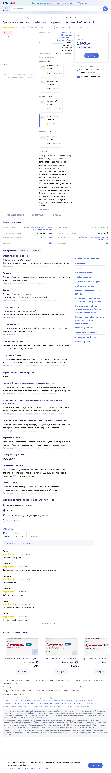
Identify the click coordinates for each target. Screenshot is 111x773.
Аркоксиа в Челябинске (43, 706)
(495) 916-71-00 (13, 520)
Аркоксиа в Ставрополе (63, 706)
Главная (5, 18)
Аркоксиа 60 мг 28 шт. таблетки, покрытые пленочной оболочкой (61, 658)
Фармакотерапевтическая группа (87, 292)
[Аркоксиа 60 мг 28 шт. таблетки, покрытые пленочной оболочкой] (50, 85)
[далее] (107, 656)
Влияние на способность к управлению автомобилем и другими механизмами (88, 309)
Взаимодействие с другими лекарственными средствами (88, 300)
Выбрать (22, 671)
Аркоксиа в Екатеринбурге (13, 703)
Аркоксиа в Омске (10, 700)
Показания (80, 263)
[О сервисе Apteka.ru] (106, 3)
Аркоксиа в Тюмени (86, 700)
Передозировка (82, 341)
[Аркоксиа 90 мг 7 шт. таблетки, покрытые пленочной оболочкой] (51, 105)
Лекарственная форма (85, 337)
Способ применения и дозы (87, 258)
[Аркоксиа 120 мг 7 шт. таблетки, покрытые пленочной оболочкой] (51, 140)
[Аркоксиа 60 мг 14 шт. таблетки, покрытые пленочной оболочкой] (51, 70)
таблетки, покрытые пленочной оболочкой (94, 238)
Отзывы (57, 214)
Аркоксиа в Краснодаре (50, 698)
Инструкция (38, 214)
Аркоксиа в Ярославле (81, 706)
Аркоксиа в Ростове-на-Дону (54, 700)
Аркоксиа (54, 18)
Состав (78, 267)
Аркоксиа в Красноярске (53, 703)
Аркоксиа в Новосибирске (71, 698)
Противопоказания (84, 272)
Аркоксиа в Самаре (25, 706)
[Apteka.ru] (9, 3)
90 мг (51, 243)
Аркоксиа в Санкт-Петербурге (28, 698)
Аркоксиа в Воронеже (90, 698)
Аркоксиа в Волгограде (33, 703)
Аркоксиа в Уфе (72, 700)
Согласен (95, 765)
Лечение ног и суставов (18, 18)
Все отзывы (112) (48, 623)
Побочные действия (84, 286)
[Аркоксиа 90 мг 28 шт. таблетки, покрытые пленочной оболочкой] (51, 120)
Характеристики (15, 214)
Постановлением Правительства (47, 723)
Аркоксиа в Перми (71, 703)
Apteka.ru (34, 711)
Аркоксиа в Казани (10, 706)
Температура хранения (86, 332)
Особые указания (83, 277)
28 (107, 243)
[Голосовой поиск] (100, 9)
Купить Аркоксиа (9, 698)
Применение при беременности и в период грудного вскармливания (90, 320)
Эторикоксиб (47, 237)
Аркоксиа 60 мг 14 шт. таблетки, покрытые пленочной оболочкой (22, 658)
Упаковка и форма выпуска (87, 281)
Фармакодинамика (84, 327)
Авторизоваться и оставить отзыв (20, 543)
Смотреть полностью (30, 250)
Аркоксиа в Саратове (87, 703)
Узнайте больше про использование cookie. (28, 768)
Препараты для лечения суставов (38, 18)
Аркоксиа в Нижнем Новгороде (30, 700)
